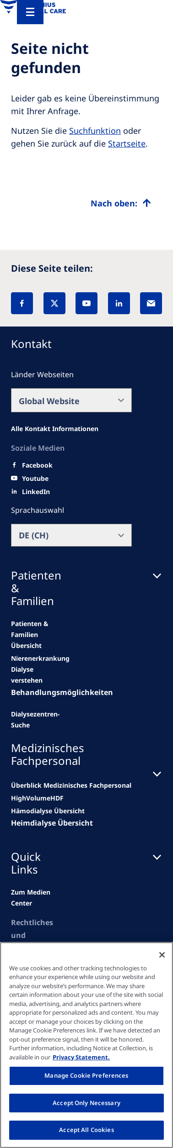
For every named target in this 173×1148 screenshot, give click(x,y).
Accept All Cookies (86, 1130)
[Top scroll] (121, 203)
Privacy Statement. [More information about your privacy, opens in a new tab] (81, 1057)
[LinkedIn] (119, 303)
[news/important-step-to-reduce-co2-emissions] (31, 634)
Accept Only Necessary (86, 1103)
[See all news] (35, 720)
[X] (54, 303)
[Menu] (30, 12)
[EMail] (151, 303)
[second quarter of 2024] (31, 675)
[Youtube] (35, 478)
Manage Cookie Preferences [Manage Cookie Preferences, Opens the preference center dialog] (86, 1075)
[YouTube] (86, 303)
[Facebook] (22, 303)
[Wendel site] (40, 658)
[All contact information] (54, 428)
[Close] (162, 955)
